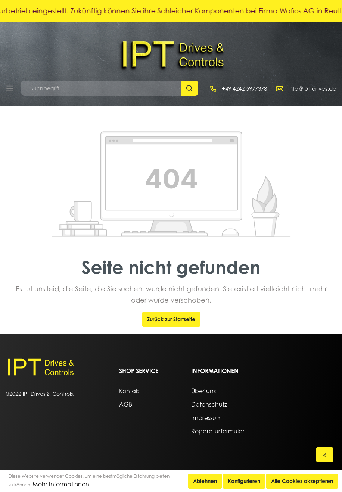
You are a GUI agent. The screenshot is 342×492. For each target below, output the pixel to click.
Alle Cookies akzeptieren (302, 481)
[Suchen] (189, 88)
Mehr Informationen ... (63, 484)
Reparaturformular (218, 431)
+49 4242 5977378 (244, 88)
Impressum (206, 418)
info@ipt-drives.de (312, 88)
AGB (125, 404)
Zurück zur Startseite (171, 319)
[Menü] (10, 88)
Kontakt (130, 391)
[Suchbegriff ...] (101, 88)
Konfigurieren (244, 481)
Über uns (203, 391)
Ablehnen (205, 481)
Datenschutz (209, 404)
